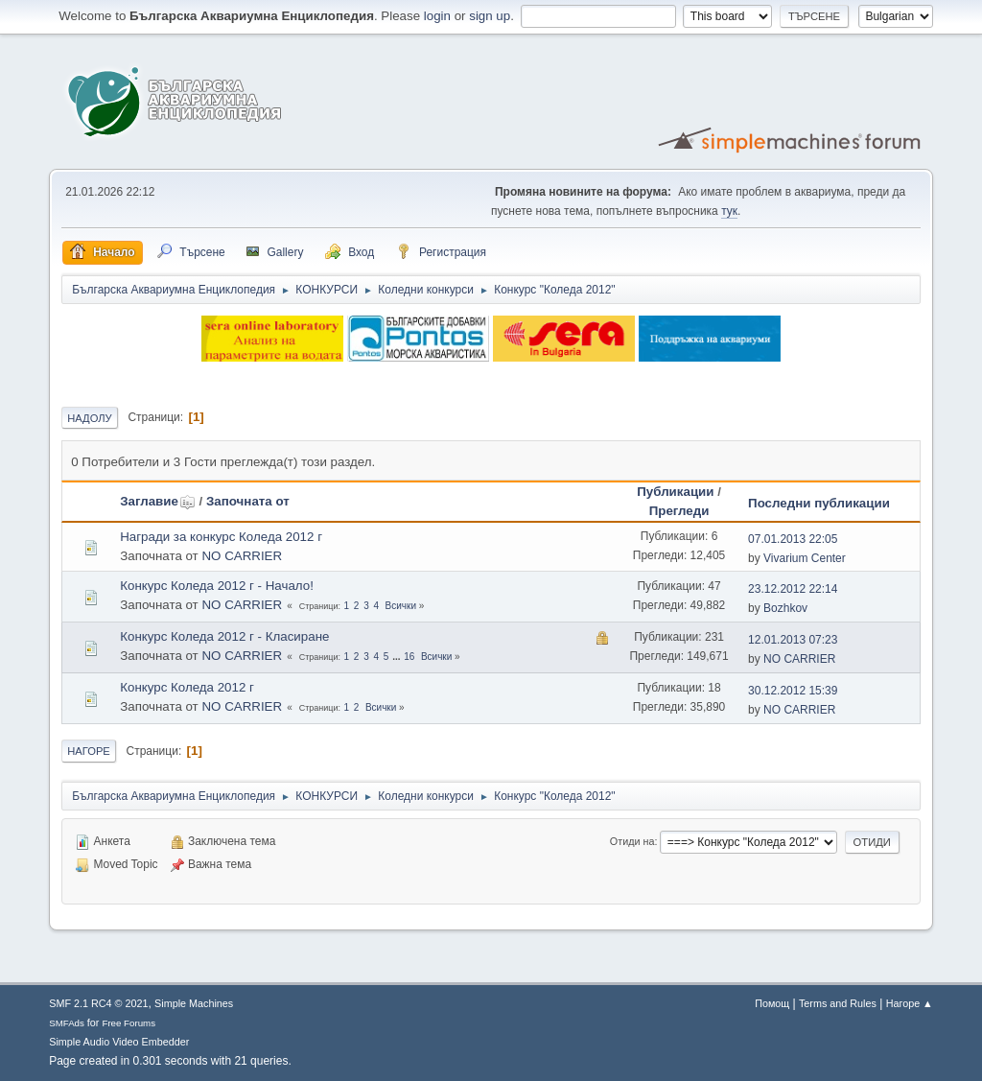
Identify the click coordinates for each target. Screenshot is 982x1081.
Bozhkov (785, 608)
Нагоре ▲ (909, 1003)
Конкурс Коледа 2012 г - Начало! (217, 585)
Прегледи (679, 511)
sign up (489, 16)
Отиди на (632, 841)
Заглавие (158, 501)
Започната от (248, 501)
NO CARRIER (241, 556)
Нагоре (88, 751)
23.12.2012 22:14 (792, 589)
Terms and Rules (838, 1003)
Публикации (675, 491)
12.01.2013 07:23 (792, 639)
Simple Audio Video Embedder (119, 1041)
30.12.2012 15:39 (792, 690)
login (437, 16)
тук (729, 211)
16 (409, 656)
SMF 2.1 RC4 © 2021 (98, 1003)
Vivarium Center (804, 558)
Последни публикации (819, 503)
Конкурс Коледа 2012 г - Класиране (224, 636)
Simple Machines (193, 1003)
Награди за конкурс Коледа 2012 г (221, 536)
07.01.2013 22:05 (792, 539)
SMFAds (66, 1023)
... (397, 656)
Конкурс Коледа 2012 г (187, 687)
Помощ (772, 1003)
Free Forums (128, 1023)
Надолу (89, 418)
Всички (401, 605)
